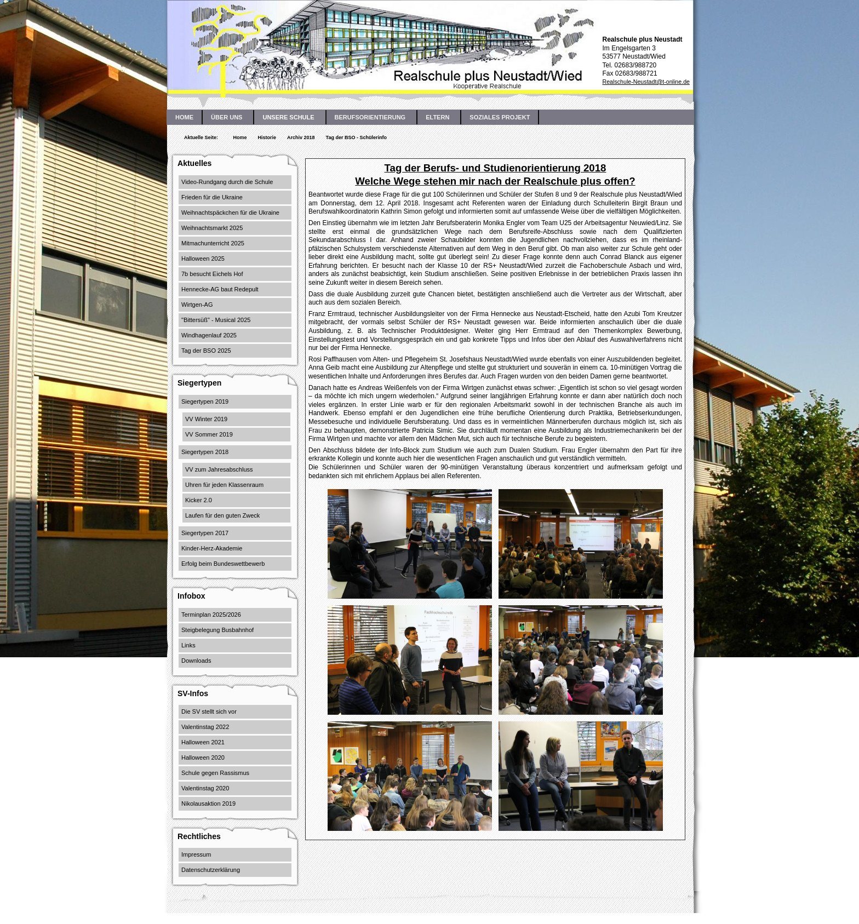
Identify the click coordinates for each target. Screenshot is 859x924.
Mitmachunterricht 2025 (212, 243)
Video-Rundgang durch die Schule (227, 182)
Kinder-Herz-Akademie (211, 548)
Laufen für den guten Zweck (222, 515)
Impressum (196, 854)
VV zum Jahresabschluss (219, 469)
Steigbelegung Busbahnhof (217, 630)
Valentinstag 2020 (205, 788)
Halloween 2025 (203, 258)
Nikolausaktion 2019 (208, 803)
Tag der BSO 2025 (206, 350)
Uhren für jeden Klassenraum (224, 484)
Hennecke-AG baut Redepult (220, 289)
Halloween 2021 (203, 742)
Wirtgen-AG (197, 304)
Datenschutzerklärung (210, 869)
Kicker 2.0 (198, 500)
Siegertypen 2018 (204, 452)
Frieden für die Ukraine (212, 197)
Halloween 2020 (203, 757)
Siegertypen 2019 (204, 401)
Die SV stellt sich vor (209, 711)
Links (188, 645)
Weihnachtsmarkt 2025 (212, 228)
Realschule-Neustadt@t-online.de (646, 81)
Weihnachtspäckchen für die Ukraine (230, 212)
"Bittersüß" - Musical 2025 (215, 320)
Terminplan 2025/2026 (211, 614)
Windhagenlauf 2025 (209, 335)
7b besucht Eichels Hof (212, 274)
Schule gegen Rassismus (215, 773)
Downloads (196, 660)
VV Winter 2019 (206, 419)
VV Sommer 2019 (209, 434)
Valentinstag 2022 (205, 727)
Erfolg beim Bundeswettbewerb (223, 563)
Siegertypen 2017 (204, 533)
